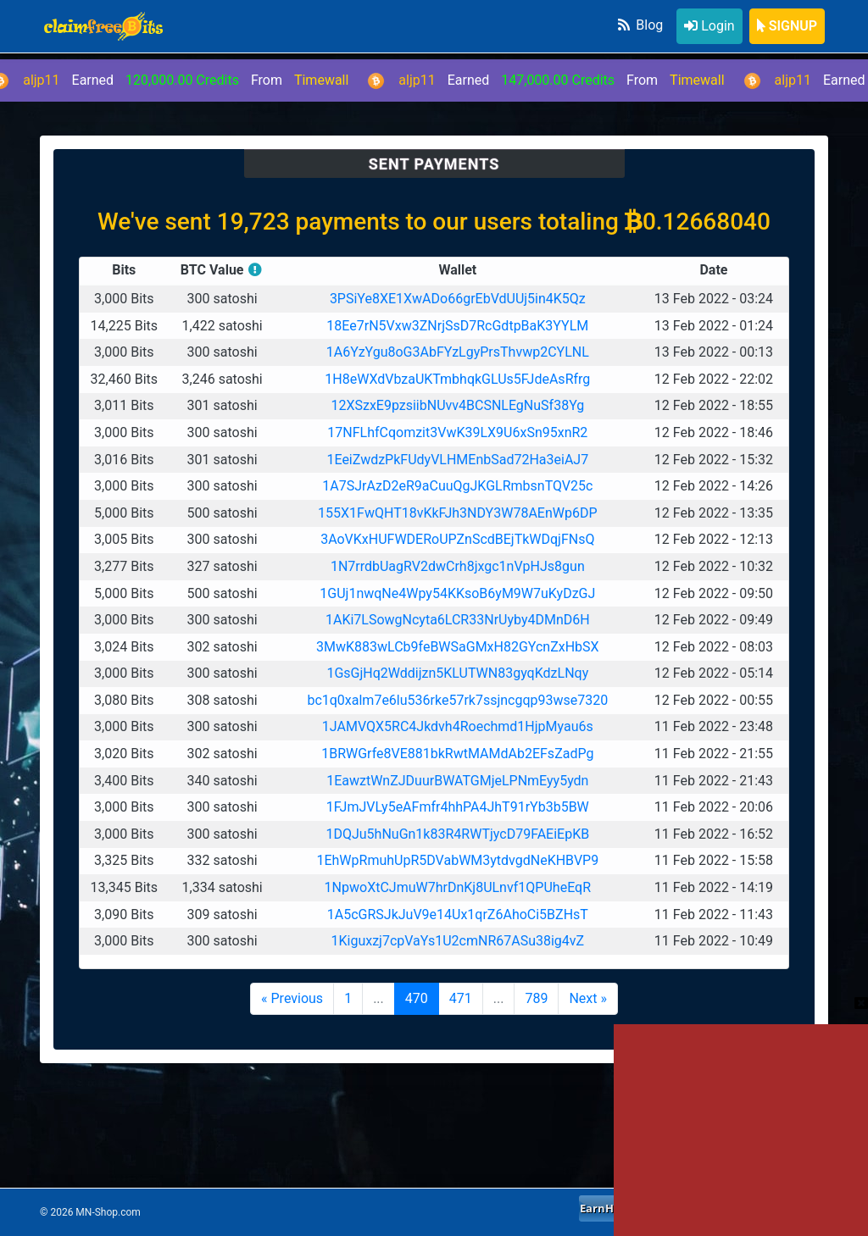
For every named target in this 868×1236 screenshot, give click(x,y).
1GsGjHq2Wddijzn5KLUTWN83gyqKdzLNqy (457, 673)
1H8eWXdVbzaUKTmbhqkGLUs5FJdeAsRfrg (457, 379)
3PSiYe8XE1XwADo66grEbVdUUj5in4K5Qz (458, 299)
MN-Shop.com (107, 1212)
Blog (639, 25)
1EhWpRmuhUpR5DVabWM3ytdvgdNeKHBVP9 (457, 860)
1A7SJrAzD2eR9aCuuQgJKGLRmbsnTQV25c (457, 486)
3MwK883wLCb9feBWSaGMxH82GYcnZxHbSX (457, 647)
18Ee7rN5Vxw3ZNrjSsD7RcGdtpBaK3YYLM (457, 326)
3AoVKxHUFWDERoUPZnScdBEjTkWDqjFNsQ (457, 539)
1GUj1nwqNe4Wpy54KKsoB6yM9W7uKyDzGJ (457, 593)
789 (536, 998)
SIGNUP (787, 26)
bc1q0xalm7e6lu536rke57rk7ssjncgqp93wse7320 (457, 700)
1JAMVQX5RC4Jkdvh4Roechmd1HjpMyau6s (457, 726)
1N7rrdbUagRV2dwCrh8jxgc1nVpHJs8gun (458, 566)
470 (416, 998)
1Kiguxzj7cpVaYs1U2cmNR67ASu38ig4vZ (457, 941)
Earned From (555, 80)
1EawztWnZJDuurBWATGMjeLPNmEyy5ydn (457, 781)
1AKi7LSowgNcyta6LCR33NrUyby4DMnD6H (458, 620)
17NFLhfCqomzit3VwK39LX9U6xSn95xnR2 (457, 432)
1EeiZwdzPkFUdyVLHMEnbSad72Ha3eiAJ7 (457, 460)
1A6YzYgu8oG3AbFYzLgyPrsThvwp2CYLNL (457, 352)
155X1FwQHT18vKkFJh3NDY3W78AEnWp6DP (457, 513)
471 (460, 998)
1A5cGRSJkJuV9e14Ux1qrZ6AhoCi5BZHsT (457, 914)
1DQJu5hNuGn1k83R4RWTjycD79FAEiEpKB (457, 834)
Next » (588, 998)
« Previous (292, 998)
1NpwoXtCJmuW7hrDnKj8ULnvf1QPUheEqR (458, 887)
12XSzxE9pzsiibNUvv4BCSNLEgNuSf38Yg (457, 405)
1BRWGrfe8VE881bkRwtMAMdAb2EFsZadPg (457, 753)
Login (709, 26)
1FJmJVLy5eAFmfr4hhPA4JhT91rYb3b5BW (457, 807)
